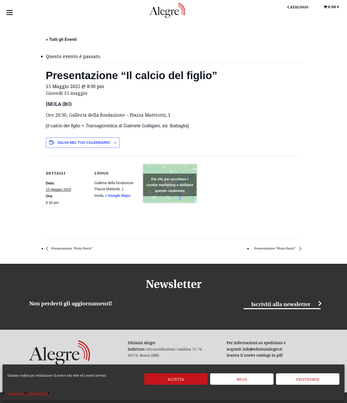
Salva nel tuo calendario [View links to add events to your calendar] (83, 143)
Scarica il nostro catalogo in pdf (254, 356)
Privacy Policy (40, 394)
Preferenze (308, 379)
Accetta (176, 379)
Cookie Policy (17, 394)
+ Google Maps (118, 196)
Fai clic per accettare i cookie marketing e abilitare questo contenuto (170, 185)
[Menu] (9, 12)
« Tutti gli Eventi (61, 39)
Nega (242, 379)
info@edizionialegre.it (262, 349)
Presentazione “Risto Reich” (79, 249)
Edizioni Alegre (174, 12)
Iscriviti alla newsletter (281, 305)
